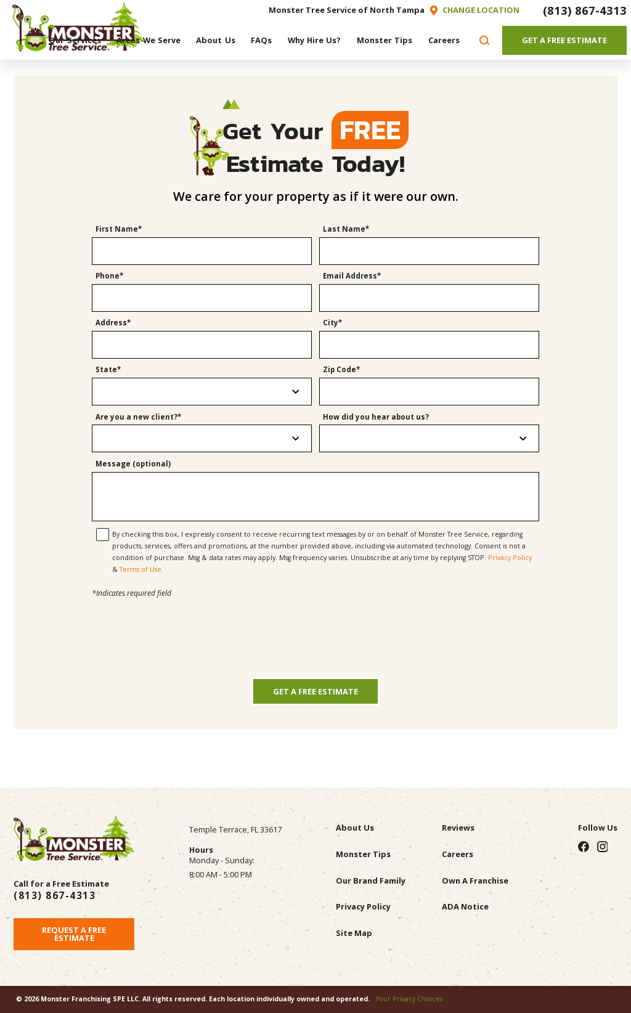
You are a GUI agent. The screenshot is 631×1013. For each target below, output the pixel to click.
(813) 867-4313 (585, 10)
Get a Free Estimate (315, 691)
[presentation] (315, 624)
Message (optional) (133, 464)
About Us (355, 827)
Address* (113, 323)
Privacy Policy (510, 557)
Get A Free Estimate (564, 40)
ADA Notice (465, 906)
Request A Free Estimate (74, 933)
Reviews (458, 827)
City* (332, 323)
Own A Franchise (475, 880)
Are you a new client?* (138, 417)
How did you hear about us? (376, 417)
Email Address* (352, 276)
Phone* (109, 276)
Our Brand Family (370, 880)
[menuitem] (75, 40)
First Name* (119, 229)
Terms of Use (140, 569)
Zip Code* (341, 369)
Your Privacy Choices (409, 999)
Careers (457, 854)
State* (108, 369)
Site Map (354, 932)
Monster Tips (363, 854)
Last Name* (346, 229)
